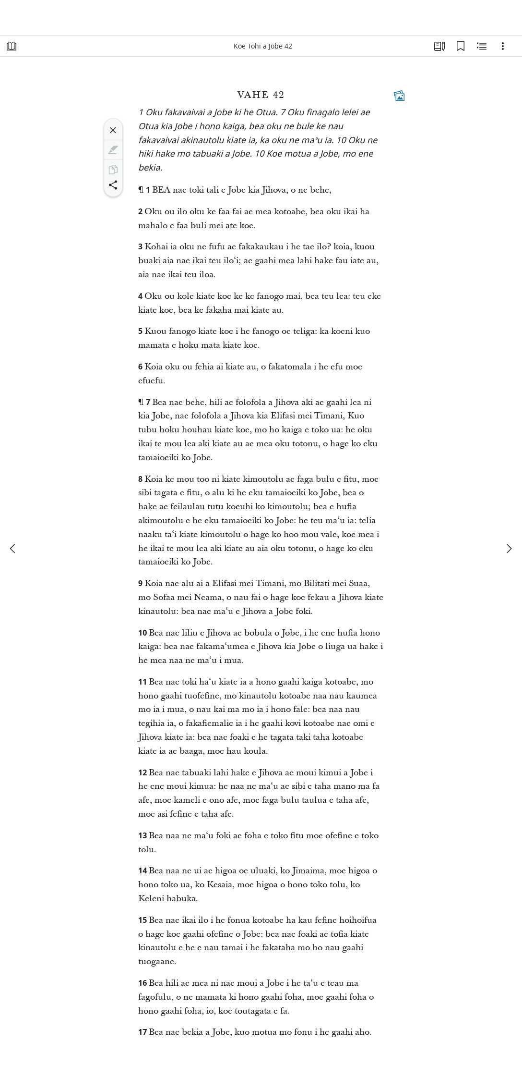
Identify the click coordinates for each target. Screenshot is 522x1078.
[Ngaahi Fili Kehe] (502, 46)
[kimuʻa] (13, 548)
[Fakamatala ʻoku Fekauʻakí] (481, 46)
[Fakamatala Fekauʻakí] (399, 95)
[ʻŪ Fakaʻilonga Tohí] (460, 46)
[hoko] (508, 548)
